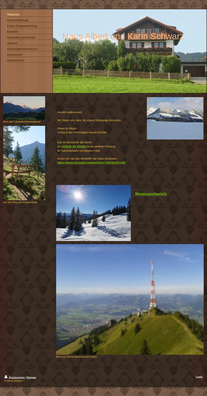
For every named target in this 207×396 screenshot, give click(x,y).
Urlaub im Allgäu (74, 146)
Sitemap (31, 377)
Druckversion (14, 377)
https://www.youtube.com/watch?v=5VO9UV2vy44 (91, 162)
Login (199, 376)
